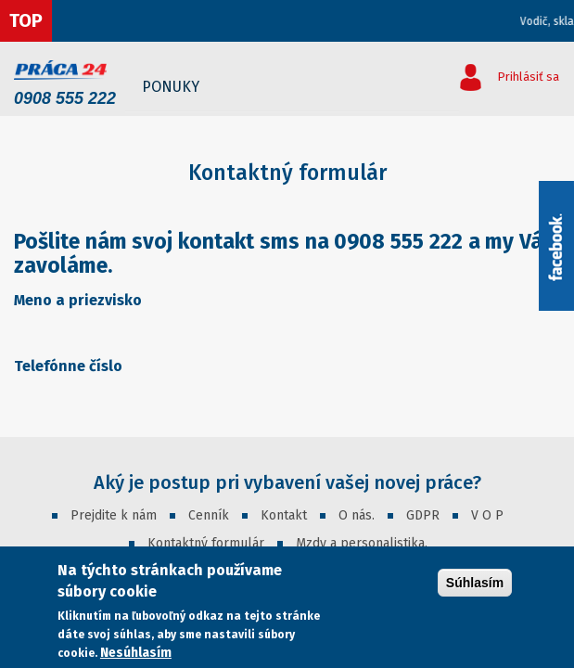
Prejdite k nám (113, 515)
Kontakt (284, 515)
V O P (487, 515)
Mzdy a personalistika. (361, 543)
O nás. (356, 515)
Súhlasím (475, 582)
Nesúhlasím (136, 653)
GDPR (423, 515)
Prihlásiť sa (528, 77)
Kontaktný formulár (205, 543)
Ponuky (170, 87)
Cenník (208, 515)
